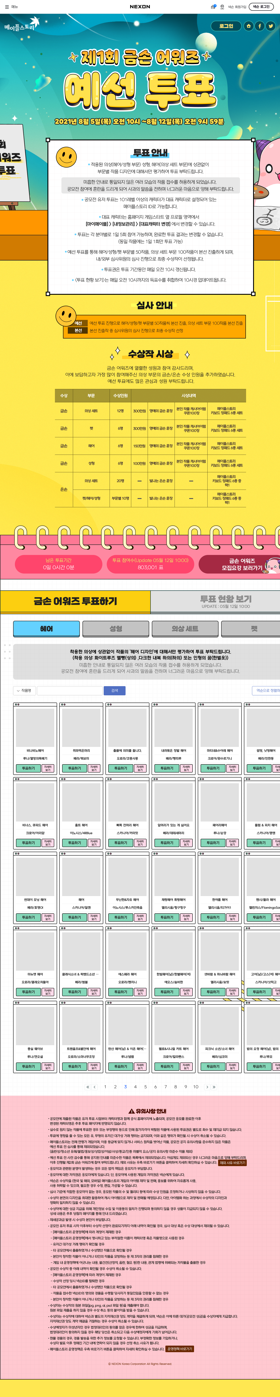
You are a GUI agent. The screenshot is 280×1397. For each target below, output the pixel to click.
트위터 (270, 26)
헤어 (46, 629)
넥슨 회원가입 (237, 7)
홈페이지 (248, 26)
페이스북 (259, 26)
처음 (88, 1087)
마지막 (214, 1087)
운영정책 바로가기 (179, 1349)
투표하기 (28, 768)
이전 (94, 1087)
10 (195, 1087)
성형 (115, 629)
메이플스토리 (22, 23)
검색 (114, 691)
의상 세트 (185, 629)
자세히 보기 (48, 768)
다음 (207, 1087)
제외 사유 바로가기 (232, 1163)
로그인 (226, 26)
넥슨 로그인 (261, 7)
